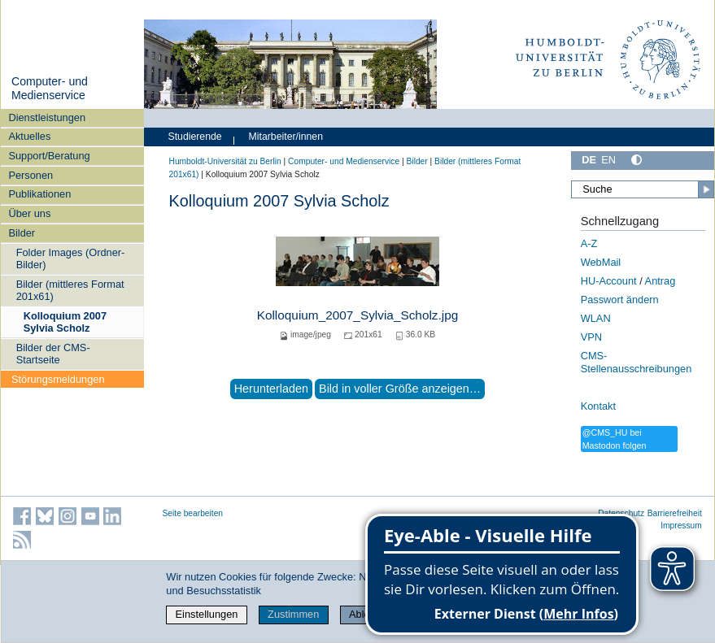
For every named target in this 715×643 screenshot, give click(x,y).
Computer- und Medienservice (49, 88)
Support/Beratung (48, 156)
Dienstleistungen (46, 117)
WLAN (596, 318)
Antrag (660, 281)
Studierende (195, 136)
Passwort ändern (620, 299)
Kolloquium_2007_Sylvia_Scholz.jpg (358, 315)
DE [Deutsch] (589, 160)
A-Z (589, 243)
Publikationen (39, 194)
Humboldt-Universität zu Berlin (225, 161)
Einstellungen (207, 614)
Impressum (681, 525)
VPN (591, 337)
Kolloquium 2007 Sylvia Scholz (65, 322)
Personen (30, 175)
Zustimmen (293, 614)
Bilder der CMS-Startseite (53, 353)
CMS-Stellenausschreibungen (636, 363)
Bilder (21, 233)
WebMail (601, 262)
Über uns (29, 213)
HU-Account (609, 281)
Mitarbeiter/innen (286, 136)
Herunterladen (271, 388)
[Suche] (642, 189)
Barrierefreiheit (674, 513)
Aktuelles (29, 136)
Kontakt (598, 406)
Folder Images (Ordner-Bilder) (70, 258)
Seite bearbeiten (193, 513)
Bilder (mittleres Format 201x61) (70, 290)
